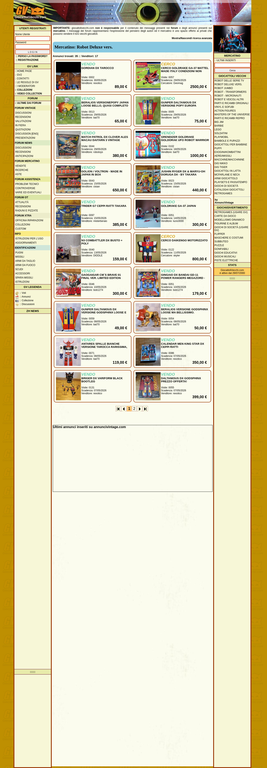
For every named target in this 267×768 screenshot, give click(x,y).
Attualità (22, 202)
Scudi (19, 269)
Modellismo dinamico (229, 219)
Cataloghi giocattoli (229, 189)
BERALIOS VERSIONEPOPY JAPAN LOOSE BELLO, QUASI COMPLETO (104, 104)
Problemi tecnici (27, 184)
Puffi (218, 148)
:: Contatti (22, 78)
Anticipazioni (24, 156)
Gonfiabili (221, 249)
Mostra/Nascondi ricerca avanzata (192, 38)
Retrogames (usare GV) (231, 212)
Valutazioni (23, 121)
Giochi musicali (225, 256)
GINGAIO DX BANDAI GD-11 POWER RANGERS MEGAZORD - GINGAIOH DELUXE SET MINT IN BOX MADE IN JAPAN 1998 (183, 279)
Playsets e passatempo (230, 182)
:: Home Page (23, 71)
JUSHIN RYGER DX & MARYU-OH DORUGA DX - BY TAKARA (183, 173)
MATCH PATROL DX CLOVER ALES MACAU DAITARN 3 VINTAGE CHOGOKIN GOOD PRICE (104, 140)
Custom (20, 228)
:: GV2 (18, 74)
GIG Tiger (220, 167)
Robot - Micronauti (227, 95)
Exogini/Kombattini (227, 152)
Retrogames (223, 193)
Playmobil (221, 137)
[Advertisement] (174, 10)
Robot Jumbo (223, 88)
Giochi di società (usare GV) (231, 229)
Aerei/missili (223, 155)
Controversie (25, 188)
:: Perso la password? (32, 56)
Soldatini (220, 133)
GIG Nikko (221, 163)
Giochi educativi (225, 252)
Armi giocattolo (226, 178)
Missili (19, 256)
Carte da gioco (225, 216)
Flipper (219, 234)
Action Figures (225, 110)
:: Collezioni (23, 89)
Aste (18, 174)
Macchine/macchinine (229, 159)
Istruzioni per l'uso (29, 238)
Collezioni (22, 224)
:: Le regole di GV (27, 82)
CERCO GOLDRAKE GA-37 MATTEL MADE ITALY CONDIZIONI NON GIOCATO (185, 71)
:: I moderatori (25, 86)
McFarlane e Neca (227, 174)
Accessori (22, 273)
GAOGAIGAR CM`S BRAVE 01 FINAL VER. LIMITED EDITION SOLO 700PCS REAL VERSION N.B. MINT (104, 279)
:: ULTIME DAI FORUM (28, 103)
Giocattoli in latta (227, 170)
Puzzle (219, 245)
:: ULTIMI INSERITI (225, 60)
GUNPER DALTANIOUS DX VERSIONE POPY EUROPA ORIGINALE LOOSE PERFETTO (182, 105)
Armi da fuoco (25, 265)
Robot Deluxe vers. (228, 84)
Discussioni (23, 112)
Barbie (219, 125)
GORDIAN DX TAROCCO (97, 68)
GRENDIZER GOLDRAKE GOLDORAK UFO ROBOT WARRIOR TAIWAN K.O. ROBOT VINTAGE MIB (185, 140)
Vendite (20, 165)
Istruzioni (22, 281)
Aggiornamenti (26, 242)
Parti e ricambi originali (231, 103)
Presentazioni (25, 137)
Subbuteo (221, 241)
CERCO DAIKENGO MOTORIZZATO (184, 240)
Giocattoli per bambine (230, 144)
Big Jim (218, 122)
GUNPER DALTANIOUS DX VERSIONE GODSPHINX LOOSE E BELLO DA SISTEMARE (103, 312)
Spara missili (24, 277)
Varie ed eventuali (28, 192)
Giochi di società (226, 185)
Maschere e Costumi (228, 237)
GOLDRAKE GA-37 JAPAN (178, 205)
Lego (217, 129)
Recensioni (23, 117)
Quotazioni (23, 129)
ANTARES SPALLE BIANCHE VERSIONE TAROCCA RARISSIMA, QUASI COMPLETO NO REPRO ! (104, 347)
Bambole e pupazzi (227, 140)
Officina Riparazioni (29, 220)
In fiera (20, 125)
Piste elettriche (226, 260)
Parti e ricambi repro (229, 118)
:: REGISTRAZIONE (27, 59)
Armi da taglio (25, 260)
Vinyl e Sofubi (224, 107)
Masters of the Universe (232, 114)
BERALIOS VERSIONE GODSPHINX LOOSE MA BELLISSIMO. (184, 311)
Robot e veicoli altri (229, 99)
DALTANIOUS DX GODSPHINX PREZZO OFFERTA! (181, 380)
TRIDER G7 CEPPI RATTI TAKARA (103, 205)
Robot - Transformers (230, 91)
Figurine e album (226, 223)
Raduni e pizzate (26, 210)
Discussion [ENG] (26, 133)
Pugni (19, 252)
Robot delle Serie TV (229, 80)
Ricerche (21, 170)
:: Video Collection (28, 93)
